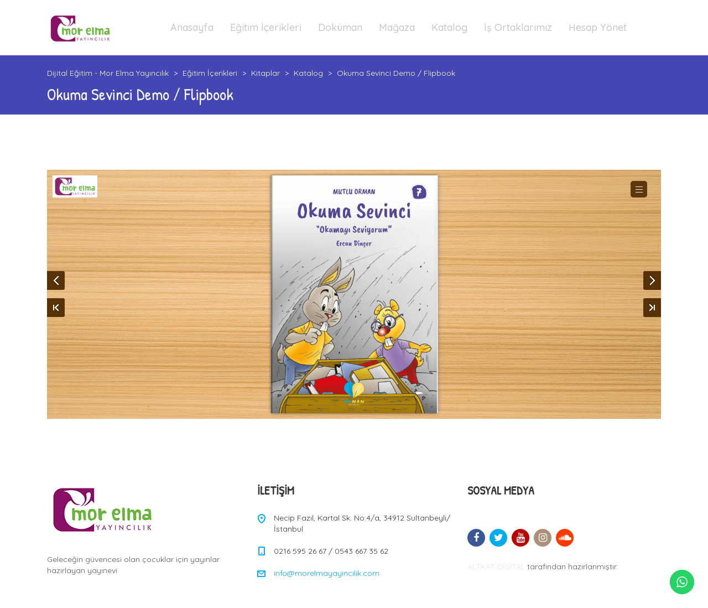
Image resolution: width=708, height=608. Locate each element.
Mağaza (397, 27)
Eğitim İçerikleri (265, 27)
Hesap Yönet (598, 27)
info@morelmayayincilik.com (326, 573)
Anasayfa (192, 27)
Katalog (449, 27)
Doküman (340, 27)
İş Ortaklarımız (518, 27)
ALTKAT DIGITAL (496, 566)
